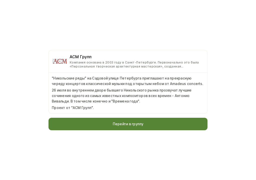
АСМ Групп (81, 56)
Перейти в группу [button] (128, 124)
